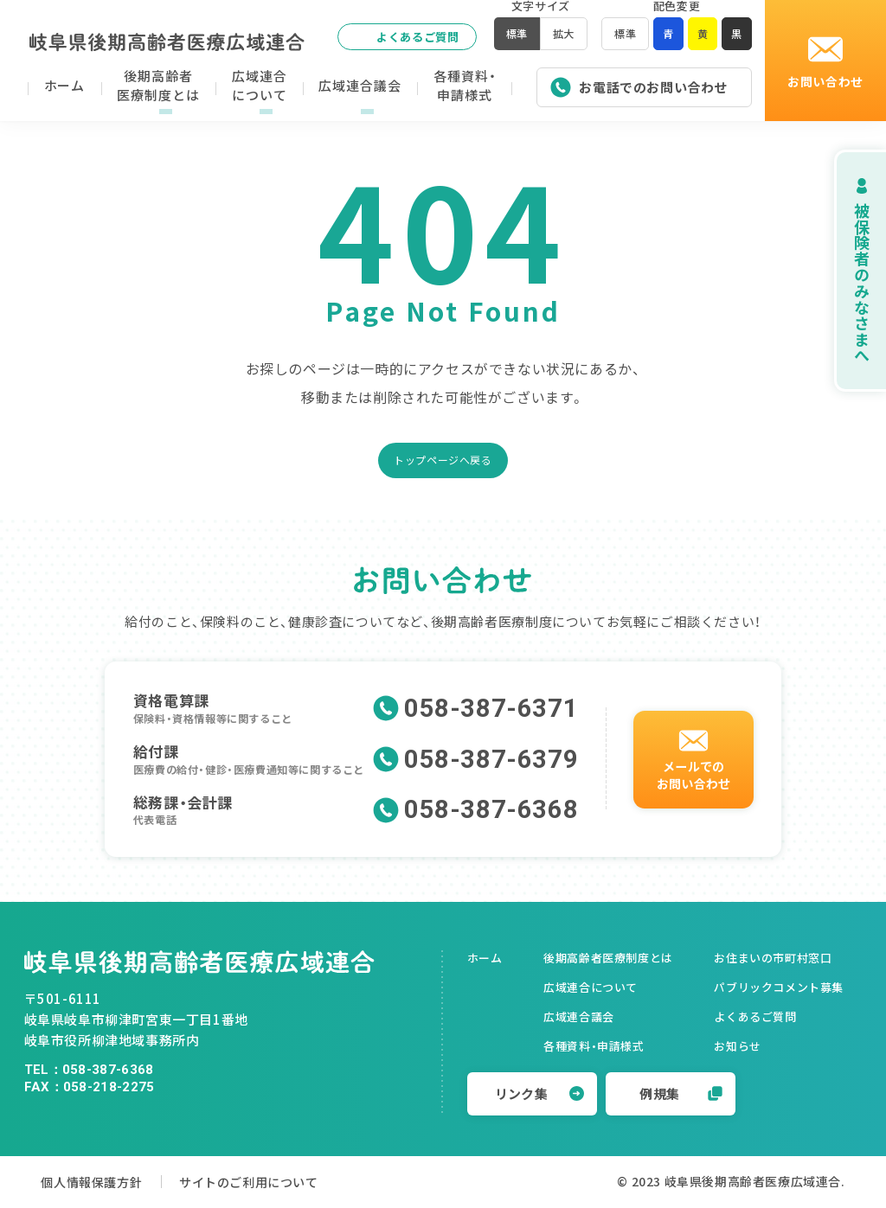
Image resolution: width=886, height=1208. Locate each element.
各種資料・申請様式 (593, 1046)
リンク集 (540, 1093)
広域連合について (590, 987)
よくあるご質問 (399, 37)
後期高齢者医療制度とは (608, 957)
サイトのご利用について (273, 1182)
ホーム (485, 957)
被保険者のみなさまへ (842, 270)
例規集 (680, 1093)
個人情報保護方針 (95, 1182)
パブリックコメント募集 (779, 987)
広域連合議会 (578, 1016)
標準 (621, 38)
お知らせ (737, 1046)
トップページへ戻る (442, 459)
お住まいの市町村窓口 (772, 957)
